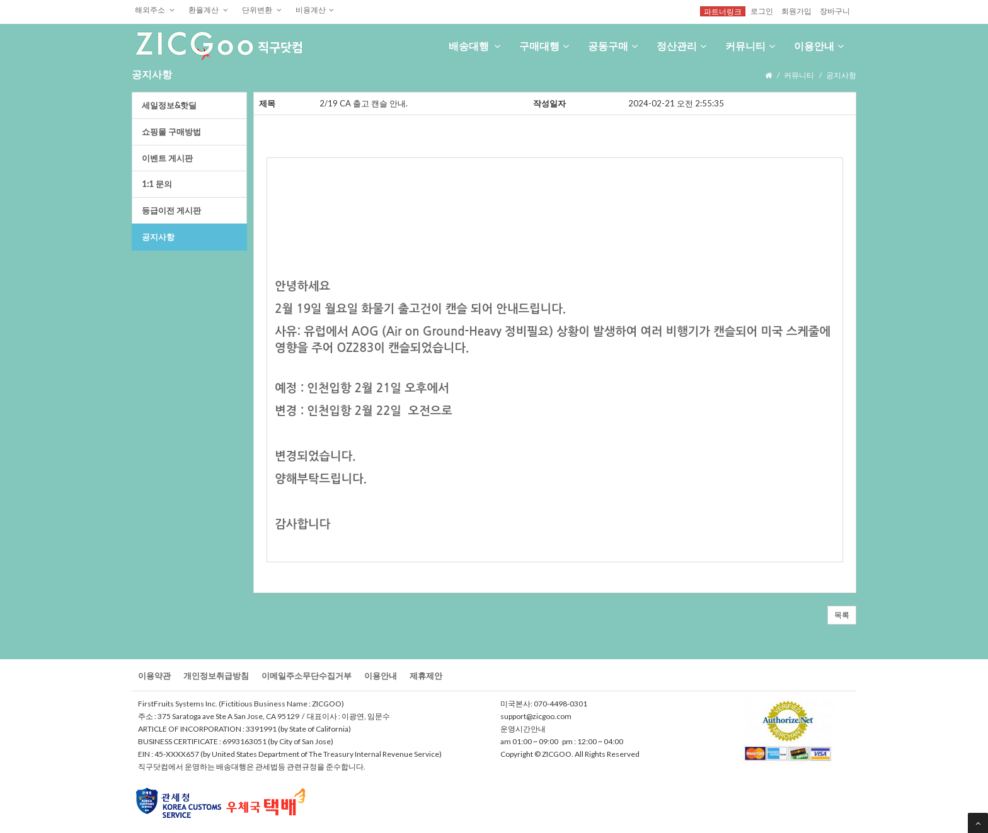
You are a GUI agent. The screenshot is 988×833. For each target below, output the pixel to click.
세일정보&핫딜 (169, 105)
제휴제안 (426, 676)
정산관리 (681, 46)
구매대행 (544, 46)
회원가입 (796, 10)
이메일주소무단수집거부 (306, 676)
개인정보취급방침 (216, 676)
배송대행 (474, 46)
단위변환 (262, 9)
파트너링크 (723, 11)
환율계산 (208, 9)
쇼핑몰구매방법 (171, 132)
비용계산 (315, 9)
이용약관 (154, 676)
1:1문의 (157, 184)
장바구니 (835, 10)
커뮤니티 (750, 46)
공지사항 (158, 237)
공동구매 (613, 46)
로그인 (761, 10)
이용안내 (819, 46)
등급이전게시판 (171, 210)
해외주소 (155, 9)
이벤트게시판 (167, 158)
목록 (841, 615)
